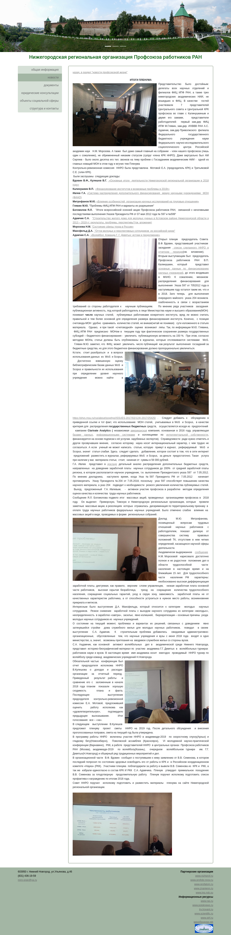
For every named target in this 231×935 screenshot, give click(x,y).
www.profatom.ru (203, 884)
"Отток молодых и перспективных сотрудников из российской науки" (134, 230)
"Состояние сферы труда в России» (113, 226)
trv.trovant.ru (206, 909)
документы (51, 85)
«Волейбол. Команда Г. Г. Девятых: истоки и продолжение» (125, 235)
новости (53, 77)
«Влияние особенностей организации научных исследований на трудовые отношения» (147, 201)
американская (138, 430)
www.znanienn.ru (203, 888)
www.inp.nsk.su (204, 892)
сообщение (201, 552)
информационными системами (115, 434)
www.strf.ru (207, 917)
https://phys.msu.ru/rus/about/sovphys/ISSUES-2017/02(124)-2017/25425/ (114, 418)
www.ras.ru (207, 901)
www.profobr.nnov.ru (201, 880)
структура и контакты (44, 108)
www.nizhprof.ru (204, 875)
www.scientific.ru (203, 913)
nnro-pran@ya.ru (27, 880)
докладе (112, 464)
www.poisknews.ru (202, 905)
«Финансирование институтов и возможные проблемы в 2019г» (132, 189)
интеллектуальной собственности (187, 434)
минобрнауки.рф (203, 922)
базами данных (83, 434)
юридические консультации (40, 93)
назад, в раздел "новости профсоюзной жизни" (100, 72)
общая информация (45, 69)
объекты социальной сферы (39, 100)
